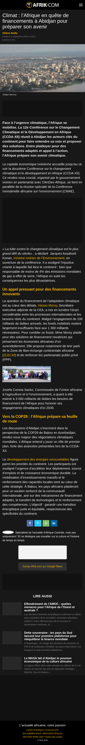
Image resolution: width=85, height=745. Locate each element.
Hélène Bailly (9, 33)
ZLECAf (9, 355)
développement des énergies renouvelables (38, 459)
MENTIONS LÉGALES (52, 733)
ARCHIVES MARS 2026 (33, 737)
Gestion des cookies (53, 737)
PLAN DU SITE (52, 730)
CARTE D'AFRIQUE (35, 730)
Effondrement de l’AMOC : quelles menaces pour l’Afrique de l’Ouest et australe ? (49, 607)
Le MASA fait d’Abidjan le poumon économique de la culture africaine (48, 660)
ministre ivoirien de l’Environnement (39, 258)
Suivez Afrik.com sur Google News (42, 566)
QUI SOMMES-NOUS (32, 733)
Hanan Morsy (47, 305)
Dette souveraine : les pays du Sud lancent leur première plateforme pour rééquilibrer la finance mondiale (50, 636)
